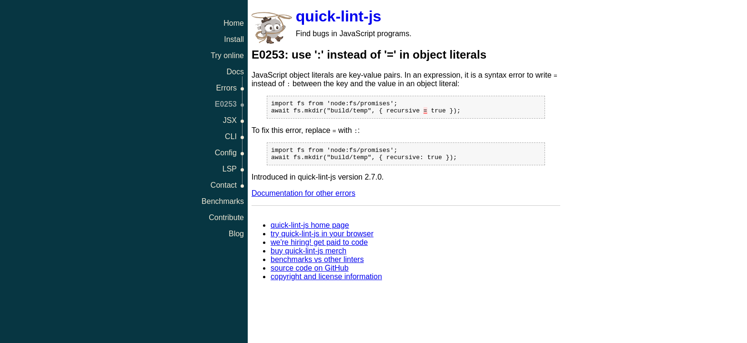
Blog (236, 234)
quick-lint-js (339, 16)
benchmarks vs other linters (317, 265)
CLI (231, 136)
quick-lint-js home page (310, 231)
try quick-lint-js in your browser (322, 239)
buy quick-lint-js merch (308, 256)
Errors (226, 88)
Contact (224, 185)
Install (234, 39)
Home (233, 23)
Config (226, 153)
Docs (235, 72)
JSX (230, 120)
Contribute (226, 217)
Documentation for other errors (303, 199)
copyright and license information (326, 282)
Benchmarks (223, 201)
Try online (227, 55)
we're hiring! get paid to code (319, 248)
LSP (229, 169)
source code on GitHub (310, 274)
